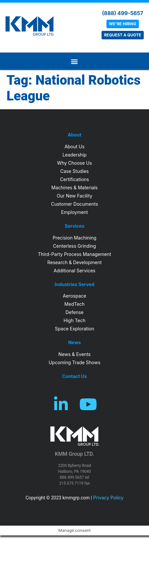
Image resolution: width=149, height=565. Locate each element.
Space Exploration (74, 328)
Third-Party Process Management (74, 254)
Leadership (75, 154)
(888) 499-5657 (122, 13)
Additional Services (74, 270)
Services (74, 226)
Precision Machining (75, 238)
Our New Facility (74, 196)
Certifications (74, 179)
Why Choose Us (74, 163)
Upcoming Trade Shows (74, 362)
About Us (74, 146)
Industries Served (74, 284)
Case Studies (74, 171)
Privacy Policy (108, 497)
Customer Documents (74, 204)
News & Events (74, 354)
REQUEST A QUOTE (122, 34)
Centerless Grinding (74, 246)
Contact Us (74, 376)
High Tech (74, 320)
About (75, 134)
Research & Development (74, 262)
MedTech (75, 304)
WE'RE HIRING (123, 23)
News (74, 342)
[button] (75, 61)
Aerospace (74, 296)
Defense (74, 312)
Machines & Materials (74, 187)
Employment (74, 212)
